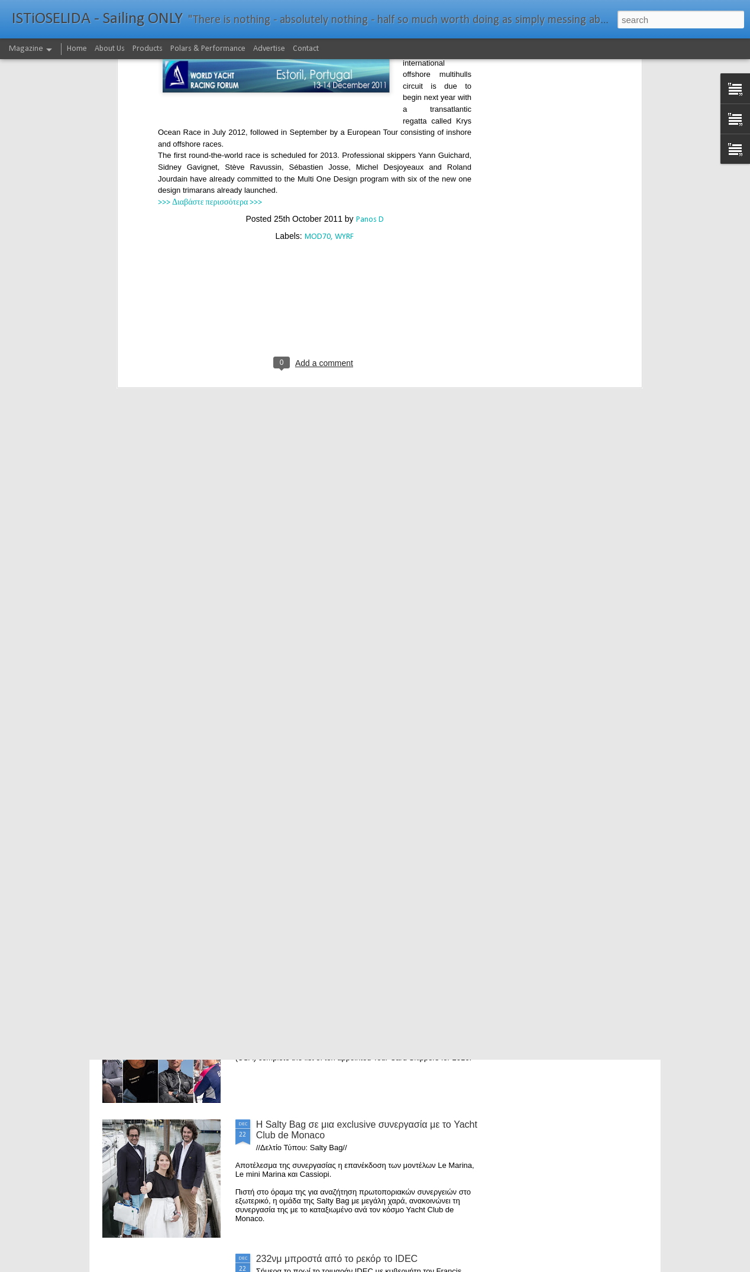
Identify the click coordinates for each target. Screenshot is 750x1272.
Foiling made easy (294, 856)
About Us (110, 48)
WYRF (344, 71)
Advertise (269, 48)
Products (147, 48)
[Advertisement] (314, 149)
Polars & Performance (207, 48)
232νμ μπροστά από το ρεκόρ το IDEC (337, 1259)
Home (77, 48)
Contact (306, 48)
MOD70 (318, 71)
